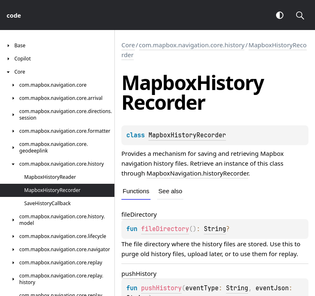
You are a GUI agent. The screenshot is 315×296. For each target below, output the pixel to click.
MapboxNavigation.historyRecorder (197, 173)
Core (128, 45)
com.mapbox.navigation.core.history (192, 45)
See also (170, 190)
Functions (136, 190)
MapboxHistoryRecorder (187, 135)
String (215, 229)
